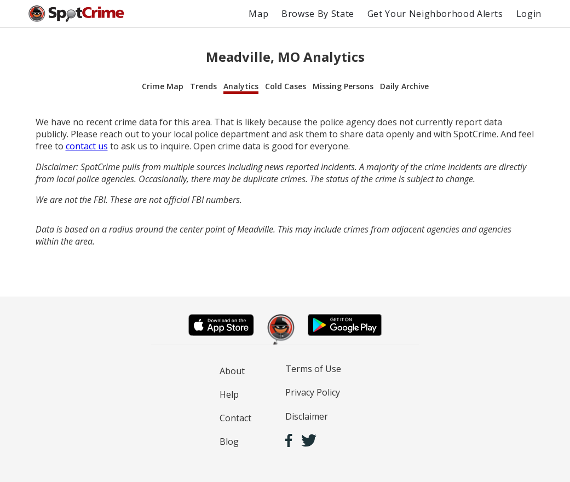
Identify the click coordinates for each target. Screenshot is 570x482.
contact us (87, 146)
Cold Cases (285, 86)
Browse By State (317, 14)
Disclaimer (306, 416)
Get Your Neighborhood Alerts (435, 14)
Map (258, 14)
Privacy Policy (312, 392)
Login (529, 14)
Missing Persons (343, 86)
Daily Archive (404, 86)
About (232, 371)
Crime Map (162, 86)
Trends (203, 86)
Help (229, 394)
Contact (235, 418)
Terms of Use (313, 369)
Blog (229, 441)
